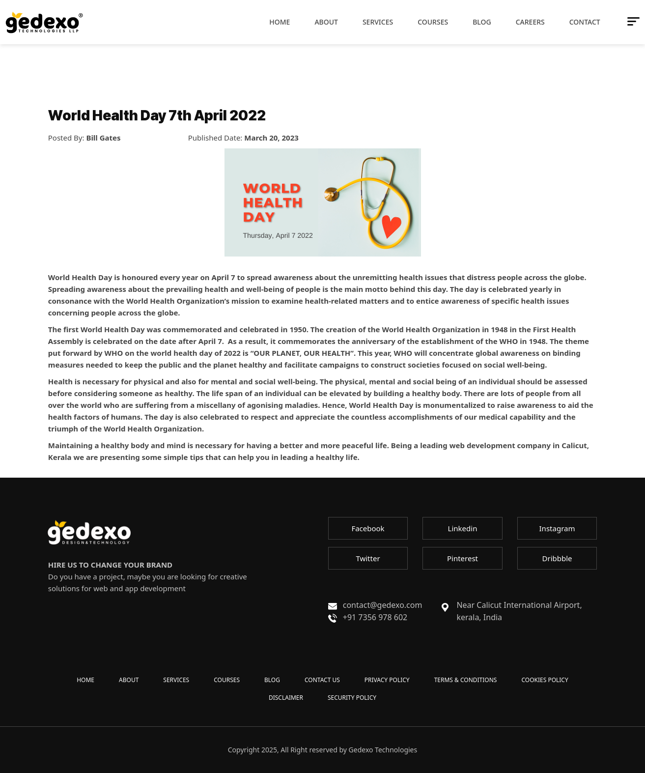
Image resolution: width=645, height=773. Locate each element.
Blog (482, 22)
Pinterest (462, 558)
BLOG (272, 680)
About (326, 22)
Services (378, 22)
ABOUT (129, 680)
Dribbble (557, 558)
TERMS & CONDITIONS (465, 680)
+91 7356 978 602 (375, 617)
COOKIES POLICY (544, 680)
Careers (530, 22)
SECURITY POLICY (352, 697)
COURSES (227, 680)
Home (279, 22)
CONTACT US (322, 680)
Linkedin (462, 528)
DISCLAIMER (286, 697)
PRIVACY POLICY (387, 680)
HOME (85, 680)
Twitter (368, 558)
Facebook (367, 528)
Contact (584, 22)
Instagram (557, 528)
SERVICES (176, 680)
